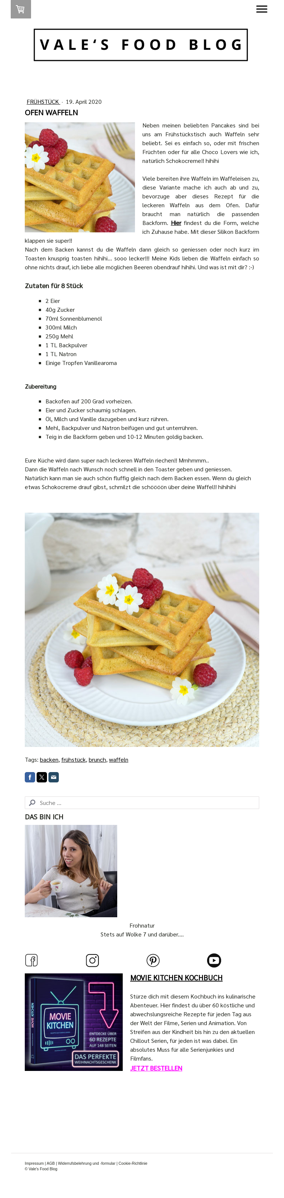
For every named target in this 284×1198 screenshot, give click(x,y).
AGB (51, 1163)
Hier (176, 222)
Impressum (34, 1163)
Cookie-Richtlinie (133, 1163)
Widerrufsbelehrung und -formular (86, 1163)
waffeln (118, 759)
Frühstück (43, 101)
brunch (97, 759)
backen (49, 759)
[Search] (142, 802)
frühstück (73, 759)
